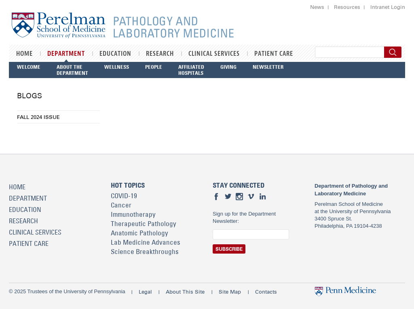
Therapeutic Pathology (143, 224)
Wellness (116, 66)
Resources (347, 7)
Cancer (121, 205)
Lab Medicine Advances (145, 242)
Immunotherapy (133, 214)
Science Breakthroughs (145, 252)
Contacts (266, 291)
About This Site (185, 291)
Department (66, 54)
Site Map (230, 291)
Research (160, 54)
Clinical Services (214, 54)
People (153, 66)
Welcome (28, 66)
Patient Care (273, 54)
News (317, 7)
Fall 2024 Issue (38, 117)
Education (115, 54)
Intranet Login (387, 7)
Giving (228, 66)
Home (24, 54)
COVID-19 (124, 196)
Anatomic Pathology (139, 233)
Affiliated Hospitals (191, 69)
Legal (145, 291)
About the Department (72, 69)
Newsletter (268, 66)
